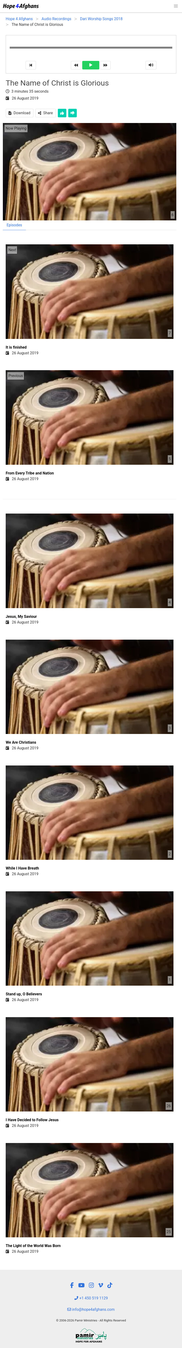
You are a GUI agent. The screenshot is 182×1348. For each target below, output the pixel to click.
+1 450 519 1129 (91, 1298)
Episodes (14, 225)
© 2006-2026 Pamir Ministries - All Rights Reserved (91, 1320)
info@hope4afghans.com (91, 1309)
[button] (176, 6)
